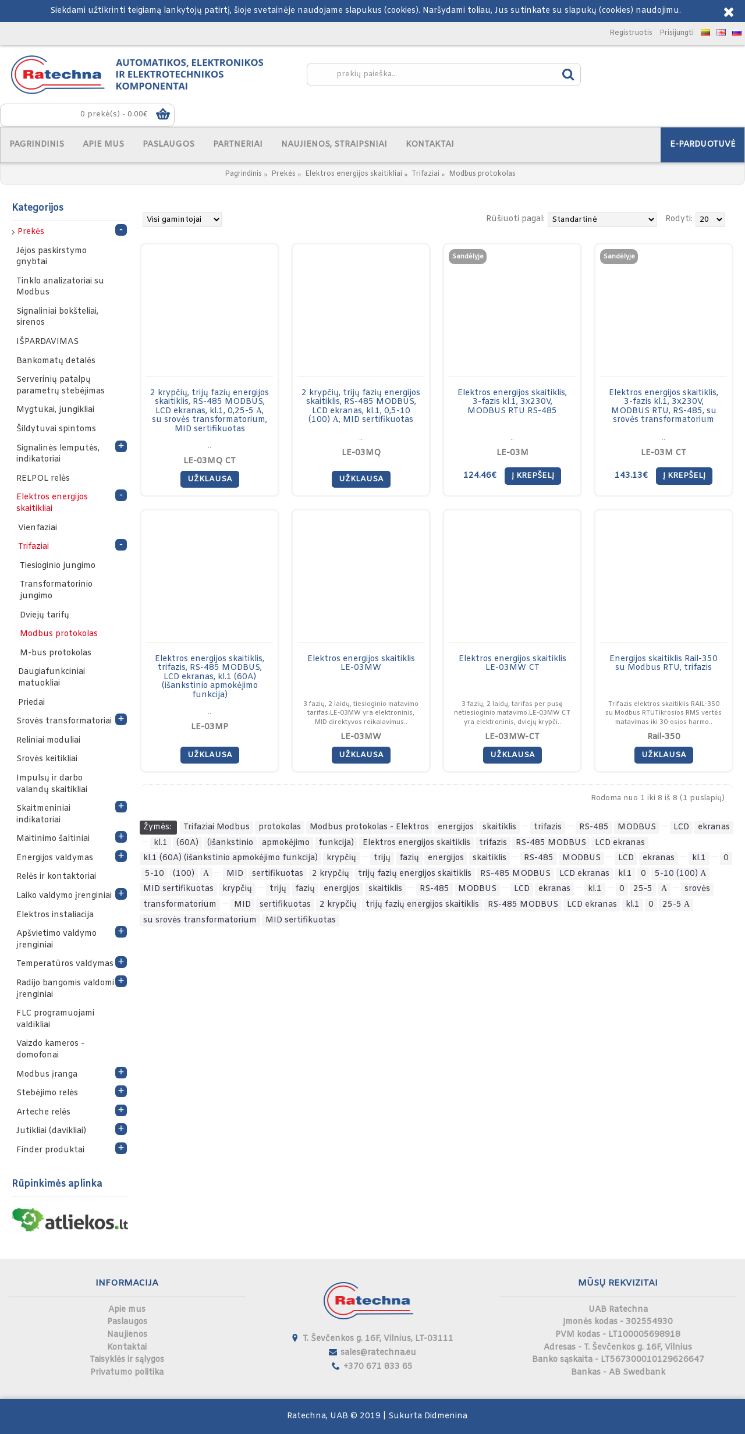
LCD (681, 827)
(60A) (187, 843)
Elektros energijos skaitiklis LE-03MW (361, 663)
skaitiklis (499, 827)
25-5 (642, 889)
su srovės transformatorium (200, 920)
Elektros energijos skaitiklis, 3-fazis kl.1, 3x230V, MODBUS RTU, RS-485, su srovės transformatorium (663, 406)
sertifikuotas (277, 873)
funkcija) (336, 843)
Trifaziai (425, 174)
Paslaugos (127, 1321)
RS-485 (594, 827)
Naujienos (127, 1334)
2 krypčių (330, 873)
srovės (697, 889)
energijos (456, 827)
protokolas (279, 827)
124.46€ (479, 475)
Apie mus (127, 1309)
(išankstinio (230, 843)
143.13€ (631, 475)
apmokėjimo (286, 843)
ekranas (714, 827)
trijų (382, 858)
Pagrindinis (243, 174)
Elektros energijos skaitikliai (353, 174)
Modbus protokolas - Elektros (369, 827)
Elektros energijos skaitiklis (416, 843)
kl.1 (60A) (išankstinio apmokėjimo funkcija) (230, 858)
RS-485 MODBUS (551, 843)
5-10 (154, 873)
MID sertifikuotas (178, 889)
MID (234, 873)
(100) (183, 873)
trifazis (548, 827)
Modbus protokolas (482, 174)
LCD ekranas (620, 843)
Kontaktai (127, 1347)
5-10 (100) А (680, 873)
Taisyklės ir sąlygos (127, 1359)
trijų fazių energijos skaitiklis (414, 873)
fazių (409, 858)
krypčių (341, 858)
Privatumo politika (127, 1372)
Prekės (283, 174)
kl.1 (161, 843)
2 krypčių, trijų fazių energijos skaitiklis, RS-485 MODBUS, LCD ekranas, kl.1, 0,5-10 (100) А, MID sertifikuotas (360, 406)
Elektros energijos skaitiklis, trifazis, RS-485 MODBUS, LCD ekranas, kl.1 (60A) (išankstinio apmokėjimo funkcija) (209, 677)
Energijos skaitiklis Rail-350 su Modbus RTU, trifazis (663, 663)
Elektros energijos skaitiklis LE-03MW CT (512, 663)
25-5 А (676, 904)
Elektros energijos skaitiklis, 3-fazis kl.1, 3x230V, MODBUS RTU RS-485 (512, 402)
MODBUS (637, 827)
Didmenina (445, 1416)
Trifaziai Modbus (216, 827)
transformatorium (180, 904)
